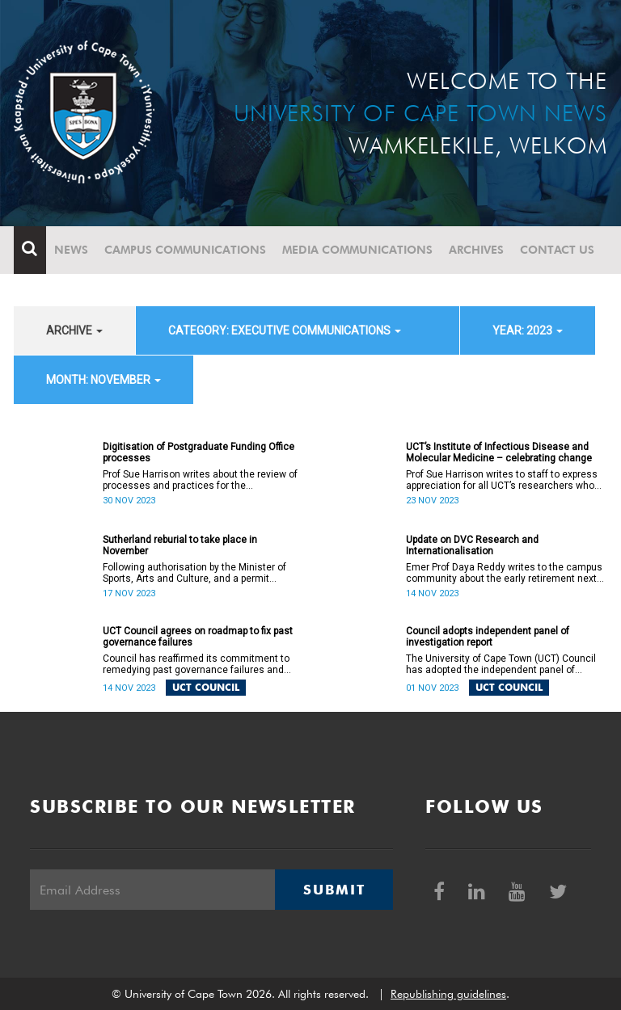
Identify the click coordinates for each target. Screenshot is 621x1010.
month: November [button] (103, 379)
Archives (476, 249)
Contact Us (557, 249)
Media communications (357, 249)
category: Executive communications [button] (284, 330)
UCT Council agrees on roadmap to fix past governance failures (198, 636)
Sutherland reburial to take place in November (180, 545)
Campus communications (185, 249)
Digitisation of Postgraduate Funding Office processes (198, 452)
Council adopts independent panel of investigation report (487, 636)
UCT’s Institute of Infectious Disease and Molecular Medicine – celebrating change (499, 452)
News (71, 249)
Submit (334, 890)
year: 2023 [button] (527, 330)
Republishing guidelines (448, 993)
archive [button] (74, 330)
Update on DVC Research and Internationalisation (472, 545)
